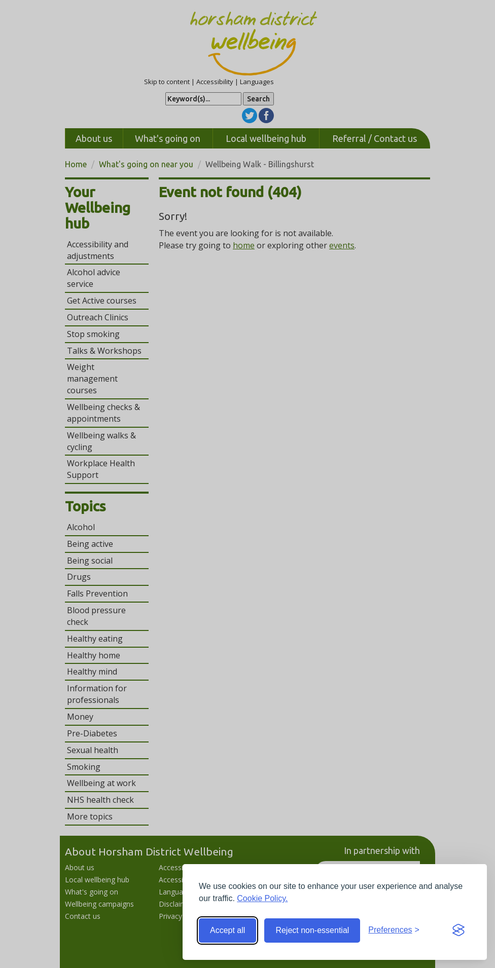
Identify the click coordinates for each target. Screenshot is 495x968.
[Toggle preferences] (393, 930)
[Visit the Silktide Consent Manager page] (458, 930)
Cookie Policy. (262, 898)
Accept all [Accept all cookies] (227, 930)
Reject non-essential (312, 930)
